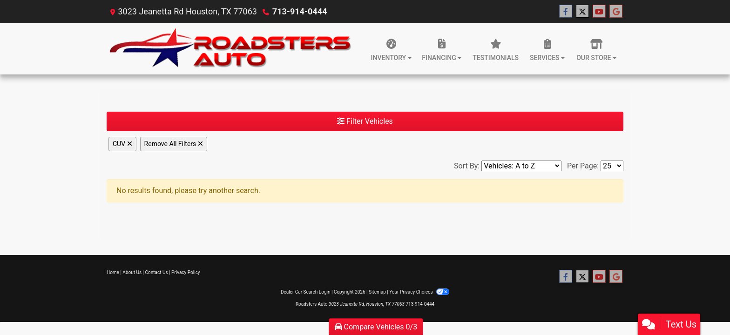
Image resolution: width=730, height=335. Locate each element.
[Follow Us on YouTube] (599, 12)
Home (113, 272)
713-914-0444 (299, 11)
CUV (122, 143)
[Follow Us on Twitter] (582, 12)
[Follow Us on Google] (615, 12)
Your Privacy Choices (419, 292)
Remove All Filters (173, 143)
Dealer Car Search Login (306, 292)
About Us (132, 272)
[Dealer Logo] (232, 49)
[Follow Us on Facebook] (565, 12)
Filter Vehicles (365, 121)
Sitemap (377, 292)
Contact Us (156, 272)
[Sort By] (521, 166)
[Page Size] (612, 166)
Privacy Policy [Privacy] (185, 272)
